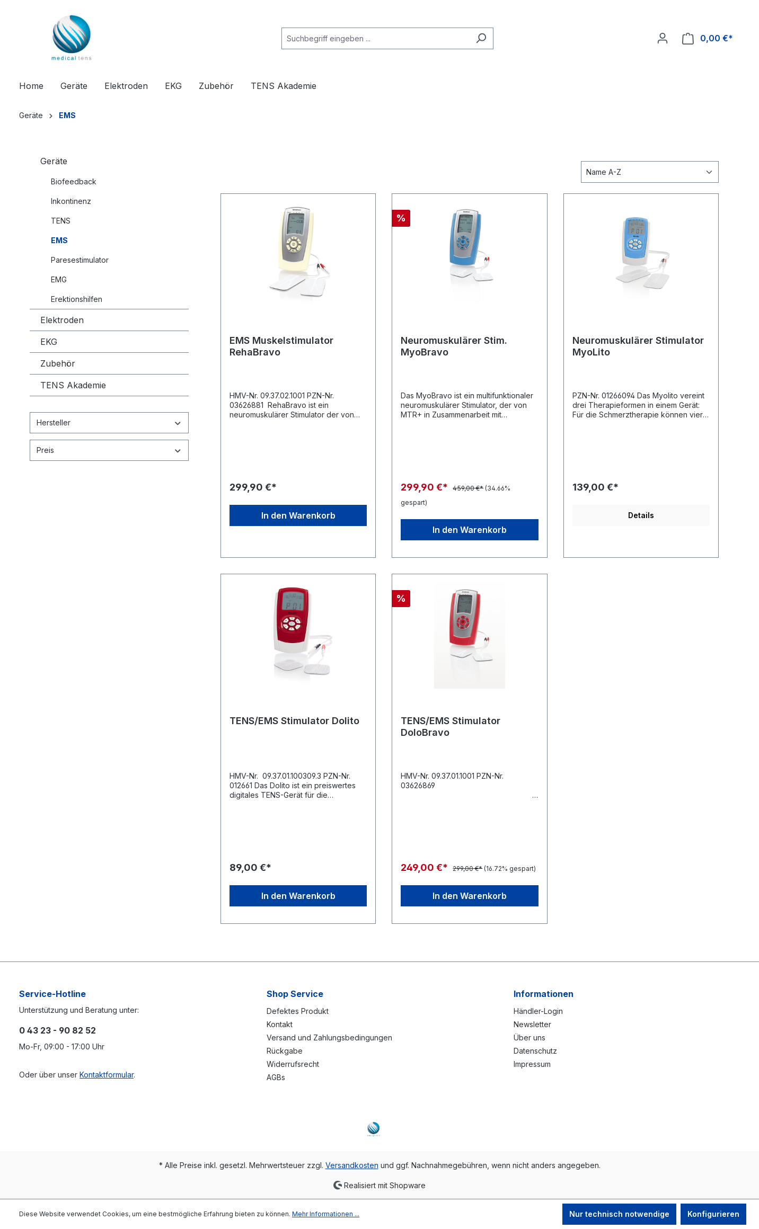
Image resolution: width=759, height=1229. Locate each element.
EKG (48, 341)
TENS (60, 220)
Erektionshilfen (76, 299)
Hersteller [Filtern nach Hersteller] (109, 422)
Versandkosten (351, 1165)
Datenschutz (535, 1050)
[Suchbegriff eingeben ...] (375, 38)
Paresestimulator (80, 259)
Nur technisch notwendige (619, 1213)
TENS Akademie (73, 385)
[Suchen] (481, 38)
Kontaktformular (107, 1074)
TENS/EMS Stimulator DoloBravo (450, 726)
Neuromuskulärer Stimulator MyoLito (638, 346)
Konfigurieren (713, 1213)
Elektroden (62, 320)
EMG (59, 279)
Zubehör (57, 363)
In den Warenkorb (298, 515)
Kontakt (280, 1024)
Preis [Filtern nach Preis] (109, 450)
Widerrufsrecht (293, 1063)
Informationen (543, 993)
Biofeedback (73, 181)
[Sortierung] (650, 172)
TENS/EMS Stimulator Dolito (294, 720)
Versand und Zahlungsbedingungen (329, 1037)
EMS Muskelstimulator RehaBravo (281, 346)
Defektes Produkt (298, 1011)
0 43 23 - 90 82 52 (57, 1030)
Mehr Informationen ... (325, 1214)
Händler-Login (538, 1011)
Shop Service (295, 993)
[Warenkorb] (707, 38)
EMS (59, 240)
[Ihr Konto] (662, 38)
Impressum (532, 1063)
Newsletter (532, 1024)
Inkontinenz (71, 201)
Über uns (529, 1037)
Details (641, 515)
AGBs (276, 1077)
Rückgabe (285, 1050)
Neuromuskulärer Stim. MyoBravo (454, 346)
